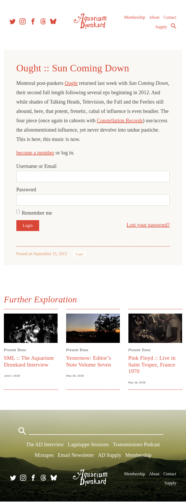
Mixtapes (44, 455)
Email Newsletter (76, 455)
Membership (134, 18)
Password (27, 189)
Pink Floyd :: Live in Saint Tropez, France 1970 (151, 364)
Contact (169, 18)
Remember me (37, 213)
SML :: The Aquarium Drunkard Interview (29, 361)
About (154, 18)
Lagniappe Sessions (88, 445)
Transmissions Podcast (136, 445)
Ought (71, 83)
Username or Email (37, 166)
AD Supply (109, 455)
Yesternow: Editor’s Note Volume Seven (88, 361)
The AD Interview (45, 445)
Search (173, 26)
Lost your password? (147, 225)
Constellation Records (130, 120)
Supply (161, 27)
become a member (36, 152)
